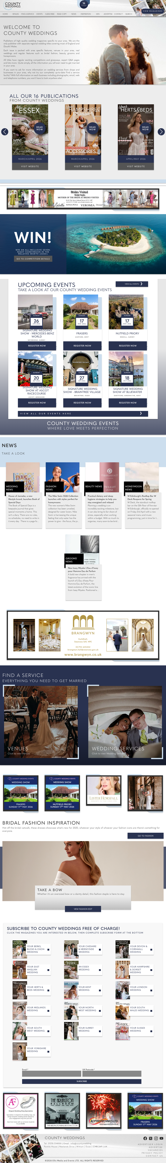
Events (40, 14)
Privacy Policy (152, 1153)
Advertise (108, 14)
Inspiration (86, 14)
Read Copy (61, 14)
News (73, 14)
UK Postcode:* (88, 1070)
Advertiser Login (150, 1144)
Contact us (154, 1156)
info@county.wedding (81, 1144)
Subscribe (49, 14)
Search (128, 14)
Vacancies (155, 1150)
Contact (118, 14)
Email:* (25, 1070)
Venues (15, 14)
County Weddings (65, 1138)
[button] (4, 131)
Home (5, 14)
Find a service (27, 14)
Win (97, 14)
